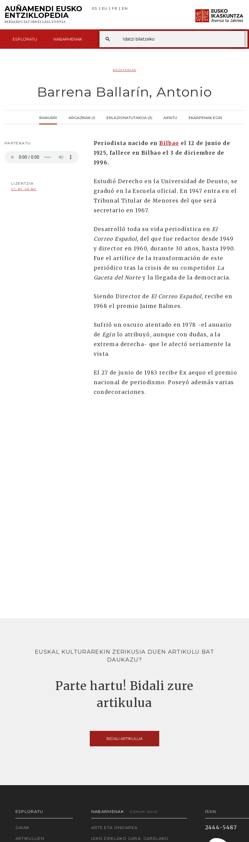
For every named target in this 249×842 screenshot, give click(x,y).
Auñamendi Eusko (43, 14)
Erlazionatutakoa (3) (129, 117)
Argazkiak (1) (82, 117)
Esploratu (25, 39)
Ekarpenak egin (205, 117)
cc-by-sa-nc (23, 189)
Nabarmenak (67, 39)
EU (105, 8)
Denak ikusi (144, 811)
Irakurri (48, 117)
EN (125, 8)
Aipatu (170, 117)
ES (94, 8)
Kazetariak (124, 70)
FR (114, 8)
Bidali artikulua (124, 738)
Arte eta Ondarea (114, 827)
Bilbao (169, 143)
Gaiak (22, 827)
